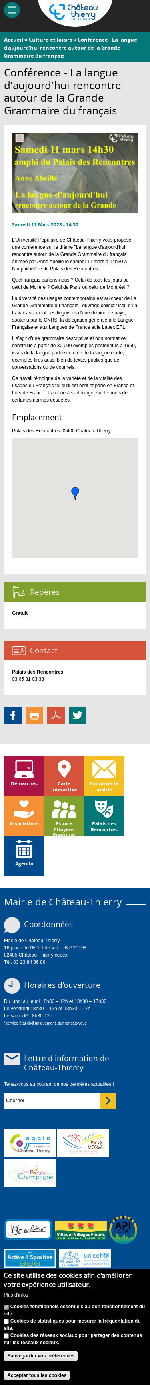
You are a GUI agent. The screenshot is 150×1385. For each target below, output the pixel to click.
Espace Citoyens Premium (64, 828)
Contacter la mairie (104, 786)
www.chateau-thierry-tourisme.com (30, 1173)
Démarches (24, 783)
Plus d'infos (16, 1295)
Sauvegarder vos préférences (40, 1356)
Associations (24, 823)
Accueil (13, 39)
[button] (75, 493)
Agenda (24, 863)
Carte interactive (64, 786)
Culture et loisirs (50, 39)
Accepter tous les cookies (36, 1375)
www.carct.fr (30, 1143)
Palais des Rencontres (104, 826)
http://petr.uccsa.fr (83, 1143)
